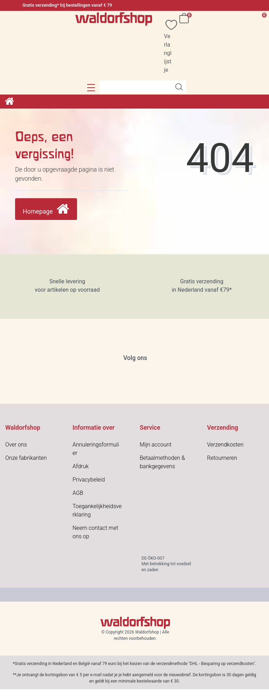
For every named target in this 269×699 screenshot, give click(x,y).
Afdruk (81, 466)
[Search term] (135, 87)
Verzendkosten (225, 444)
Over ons (16, 444)
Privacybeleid (89, 479)
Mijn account (156, 444)
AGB (78, 493)
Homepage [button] (46, 209)
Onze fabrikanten (26, 458)
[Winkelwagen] (185, 46)
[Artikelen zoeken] (179, 87)
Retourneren (222, 458)
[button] (91, 88)
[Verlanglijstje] (168, 46)
